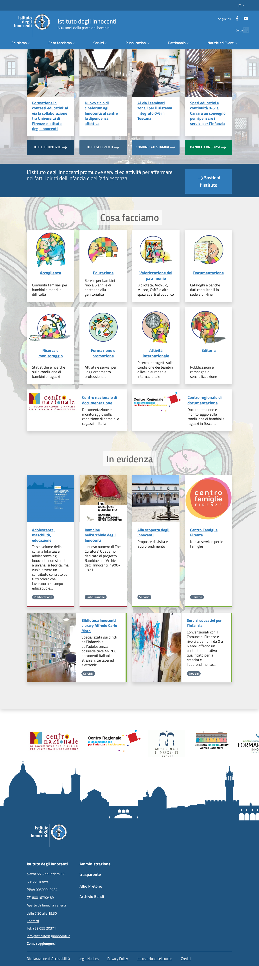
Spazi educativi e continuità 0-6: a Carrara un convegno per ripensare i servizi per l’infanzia (208, 113)
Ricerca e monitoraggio (50, 353)
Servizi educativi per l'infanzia (204, 623)
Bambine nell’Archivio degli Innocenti (100, 535)
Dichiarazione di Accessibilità (48, 959)
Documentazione (208, 273)
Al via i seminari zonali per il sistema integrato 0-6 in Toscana (154, 110)
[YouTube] (240, 16)
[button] (242, 5)
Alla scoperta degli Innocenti (153, 532)
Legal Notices (89, 959)
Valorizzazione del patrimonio (155, 275)
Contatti (33, 920)
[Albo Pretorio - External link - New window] (103, 888)
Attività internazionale (156, 353)
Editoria (208, 350)
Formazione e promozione (103, 353)
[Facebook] (231, 16)
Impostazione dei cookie (154, 959)
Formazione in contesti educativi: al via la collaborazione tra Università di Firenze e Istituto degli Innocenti (50, 115)
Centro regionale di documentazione (204, 400)
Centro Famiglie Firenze (204, 532)
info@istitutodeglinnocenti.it (48, 936)
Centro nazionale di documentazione (99, 400)
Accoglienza (50, 273)
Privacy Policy (117, 959)
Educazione (103, 273)
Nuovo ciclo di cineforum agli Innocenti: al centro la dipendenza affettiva (101, 113)
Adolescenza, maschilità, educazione (43, 535)
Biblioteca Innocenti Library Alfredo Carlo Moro (99, 625)
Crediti (186, 959)
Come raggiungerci (41, 943)
